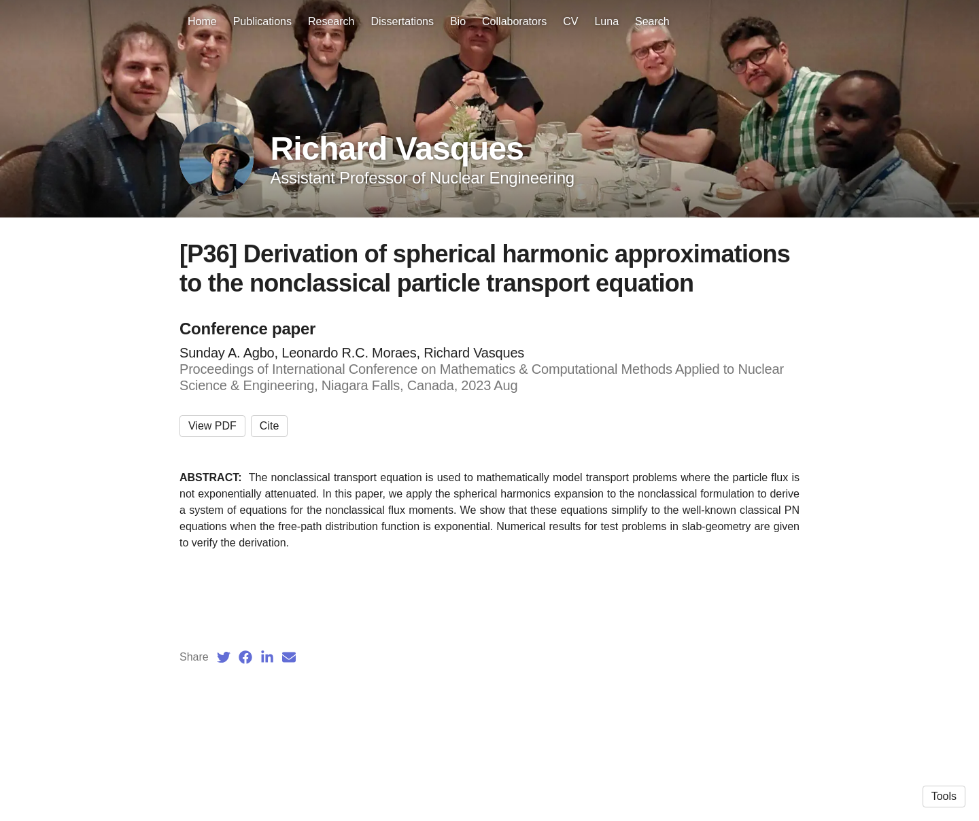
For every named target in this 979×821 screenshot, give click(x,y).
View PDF (212, 426)
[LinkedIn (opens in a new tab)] (267, 657)
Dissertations (402, 21)
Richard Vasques (396, 148)
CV (570, 21)
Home (202, 21)
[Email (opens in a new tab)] (289, 657)
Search (652, 21)
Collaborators (514, 21)
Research (331, 21)
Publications (262, 21)
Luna (606, 21)
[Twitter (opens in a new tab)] (223, 657)
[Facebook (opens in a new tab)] (245, 657)
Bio (458, 21)
